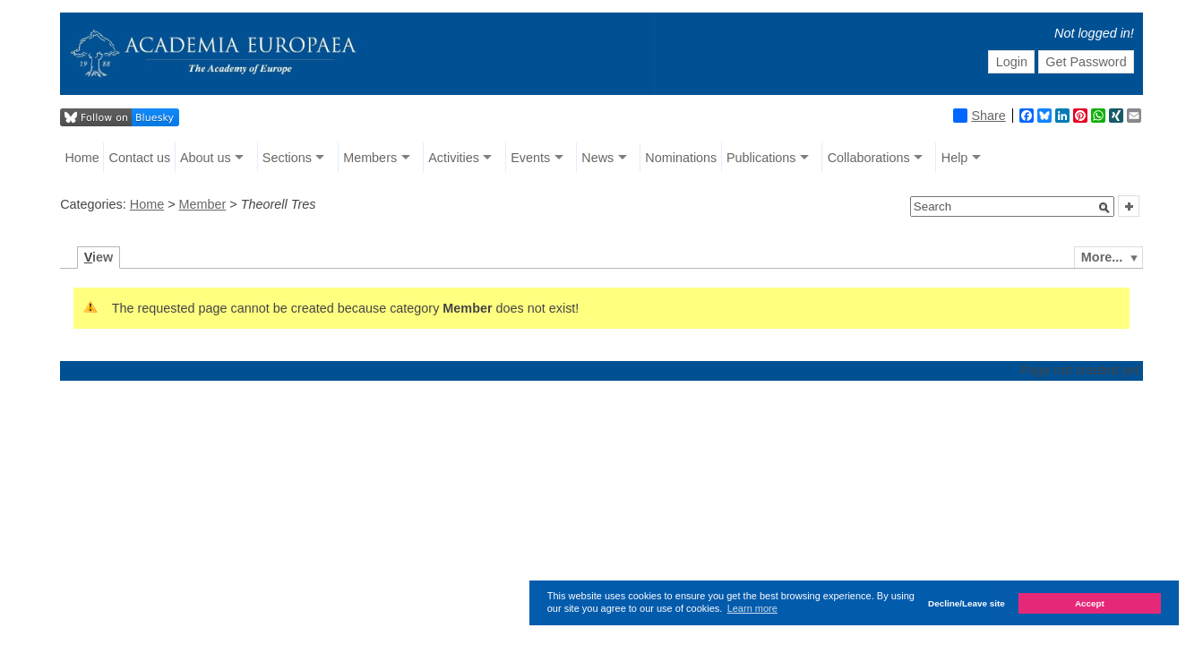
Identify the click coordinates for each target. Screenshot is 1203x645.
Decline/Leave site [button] (966, 603)
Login (1011, 62)
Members (370, 157)
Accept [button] (1089, 603)
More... (1101, 257)
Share (979, 115)
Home (81, 157)
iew (99, 257)
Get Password (1085, 62)
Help (954, 157)
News (597, 157)
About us (205, 157)
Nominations (681, 157)
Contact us (139, 157)
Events (530, 157)
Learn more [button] (752, 608)
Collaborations (869, 157)
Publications (761, 157)
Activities (453, 157)
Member (203, 204)
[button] (1104, 208)
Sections (287, 157)
